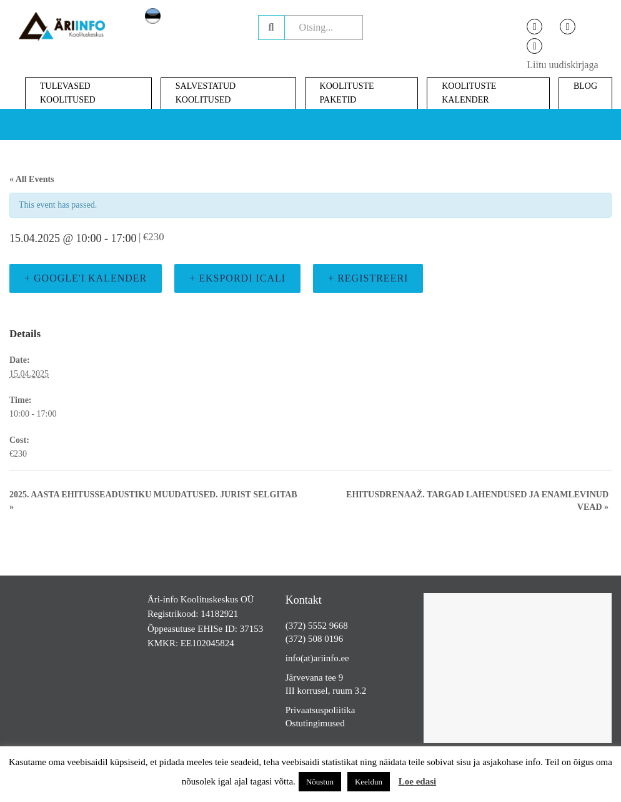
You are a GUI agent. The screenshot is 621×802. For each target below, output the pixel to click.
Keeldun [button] (368, 781)
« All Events (31, 179)
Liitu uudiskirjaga (562, 64)
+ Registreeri (368, 278)
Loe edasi (417, 781)
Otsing (271, 27)
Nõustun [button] (320, 781)
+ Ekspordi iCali (237, 278)
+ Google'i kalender (85, 278)
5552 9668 (328, 626)
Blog (585, 86)
